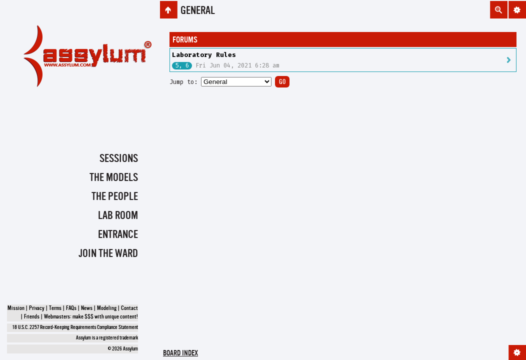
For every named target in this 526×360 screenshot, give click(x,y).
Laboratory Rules (204, 54)
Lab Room (118, 216)
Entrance (118, 235)
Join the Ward (108, 254)
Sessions (119, 159)
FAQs (71, 309)
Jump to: (184, 82)
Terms (55, 309)
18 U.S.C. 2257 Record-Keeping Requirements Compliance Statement (75, 327)
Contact (129, 309)
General (197, 11)
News (86, 309)
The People (115, 197)
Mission (16, 309)
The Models (114, 178)
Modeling (106, 309)
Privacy (36, 309)
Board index (180, 354)
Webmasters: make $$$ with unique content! (91, 317)
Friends (32, 317)
